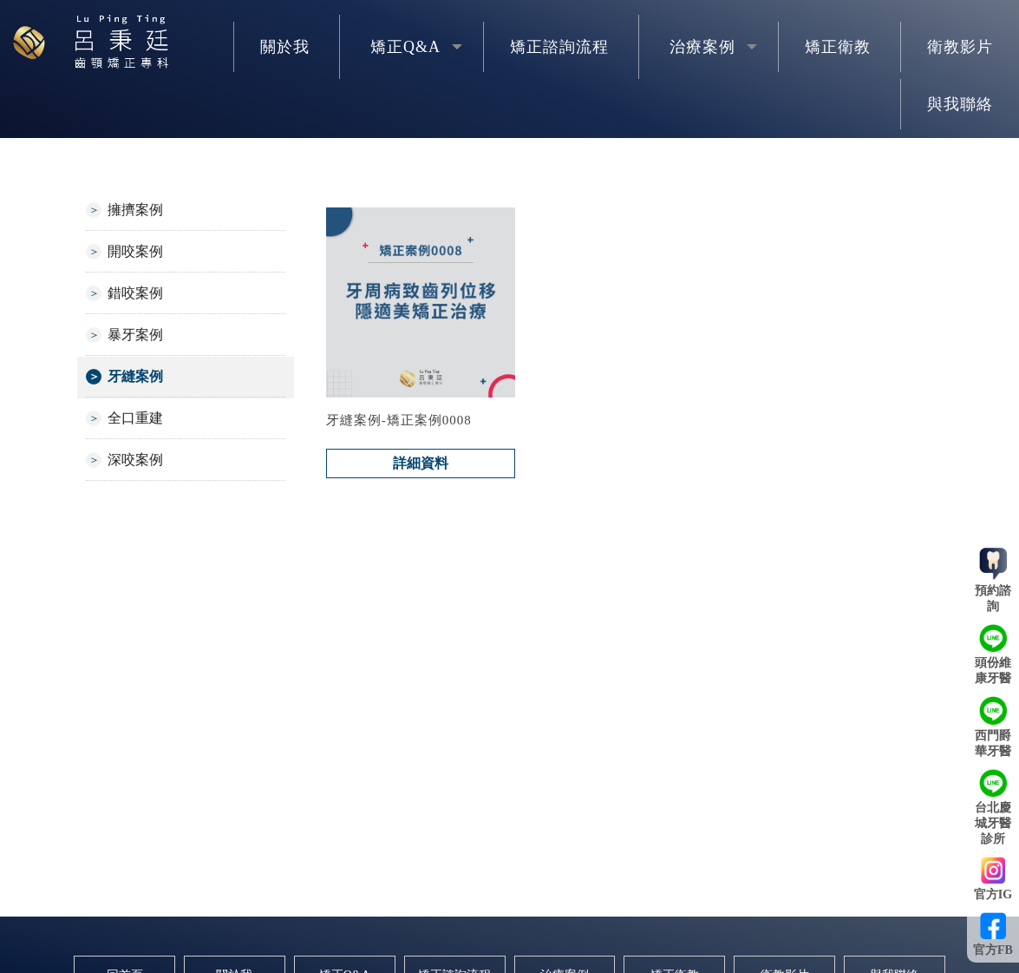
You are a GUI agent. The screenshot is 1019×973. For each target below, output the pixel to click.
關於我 (285, 47)
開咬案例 (135, 251)
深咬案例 (135, 459)
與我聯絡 (960, 104)
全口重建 (135, 418)
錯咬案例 (135, 293)
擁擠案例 (135, 209)
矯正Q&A (405, 47)
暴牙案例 (135, 334)
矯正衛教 (838, 47)
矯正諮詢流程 (559, 47)
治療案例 (702, 47)
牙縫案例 (135, 376)
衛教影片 (960, 47)
